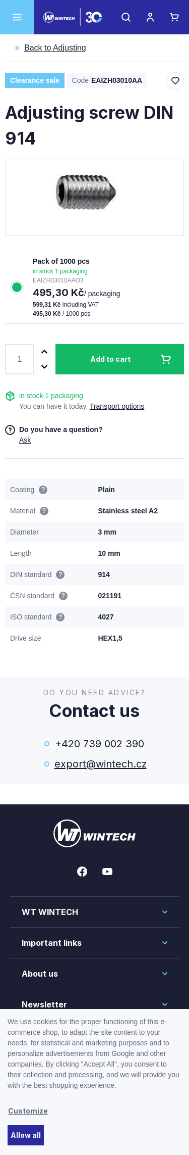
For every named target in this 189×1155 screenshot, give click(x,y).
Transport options (117, 406)
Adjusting (55, 48)
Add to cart (110, 359)
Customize (28, 1110)
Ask (25, 440)
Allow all (26, 1135)
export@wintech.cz (99, 764)
